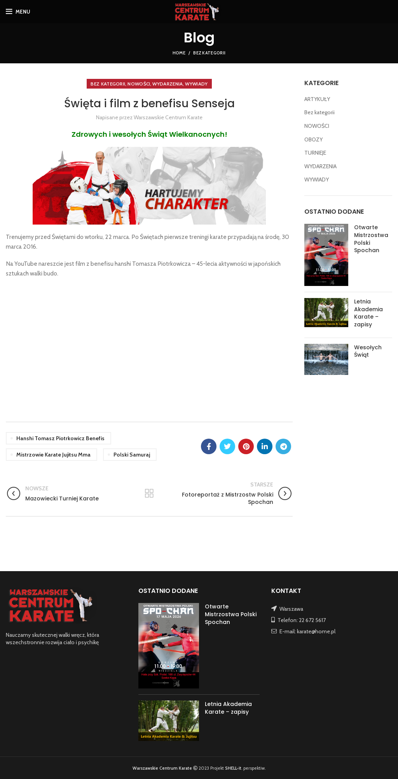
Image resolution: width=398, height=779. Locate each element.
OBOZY (313, 139)
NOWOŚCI (138, 84)
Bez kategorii (209, 53)
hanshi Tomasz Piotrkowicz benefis (60, 438)
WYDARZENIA (167, 84)
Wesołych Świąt (368, 351)
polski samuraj (131, 454)
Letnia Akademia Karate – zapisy (368, 313)
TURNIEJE (315, 152)
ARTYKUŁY (317, 99)
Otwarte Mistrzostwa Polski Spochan (371, 238)
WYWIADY (196, 84)
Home (179, 53)
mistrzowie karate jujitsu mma (53, 454)
